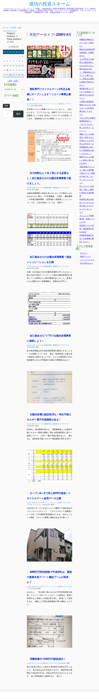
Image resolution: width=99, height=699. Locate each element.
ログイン (83, 254)
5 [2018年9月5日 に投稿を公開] (10, 62)
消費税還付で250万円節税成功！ (48, 660)
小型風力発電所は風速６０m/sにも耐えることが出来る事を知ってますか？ (87, 109)
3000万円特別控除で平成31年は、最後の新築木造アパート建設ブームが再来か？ (49, 578)
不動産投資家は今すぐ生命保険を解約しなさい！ (86, 240)
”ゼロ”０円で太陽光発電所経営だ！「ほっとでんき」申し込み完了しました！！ (87, 125)
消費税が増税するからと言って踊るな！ (86, 44)
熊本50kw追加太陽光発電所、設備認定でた (87, 54)
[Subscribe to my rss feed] (4, 19)
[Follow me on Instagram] (10, 19)
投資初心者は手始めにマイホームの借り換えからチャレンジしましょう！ (86, 207)
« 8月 (9, 82)
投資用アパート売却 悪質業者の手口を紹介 (86, 230)
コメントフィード (87, 261)
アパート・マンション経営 (53, 105)
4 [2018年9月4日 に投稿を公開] (7, 62)
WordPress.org (86, 265)
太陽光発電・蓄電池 (51, 189)
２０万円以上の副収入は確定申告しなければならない (86, 63)
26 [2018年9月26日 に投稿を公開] (10, 76)
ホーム (5, 29)
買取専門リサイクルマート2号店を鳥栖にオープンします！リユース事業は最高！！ (49, 95)
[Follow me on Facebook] (9, 19)
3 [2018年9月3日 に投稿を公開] (4, 62)
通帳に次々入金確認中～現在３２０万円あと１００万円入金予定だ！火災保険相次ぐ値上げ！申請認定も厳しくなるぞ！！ (86, 145)
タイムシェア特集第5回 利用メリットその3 (87, 220)
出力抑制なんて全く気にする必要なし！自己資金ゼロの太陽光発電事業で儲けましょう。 (49, 179)
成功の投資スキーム (49, 4)
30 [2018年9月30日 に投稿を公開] (22, 76)
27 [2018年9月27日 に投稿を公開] (13, 76)
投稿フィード (85, 258)
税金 (44, 664)
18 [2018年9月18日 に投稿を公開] (7, 71)
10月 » (16, 82)
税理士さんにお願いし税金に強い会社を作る (86, 161)
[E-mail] (5, 19)
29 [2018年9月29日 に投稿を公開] (19, 76)
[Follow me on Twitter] (7, 19)
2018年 (13, 29)
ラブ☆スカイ (64, 189)
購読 (18, 115)
